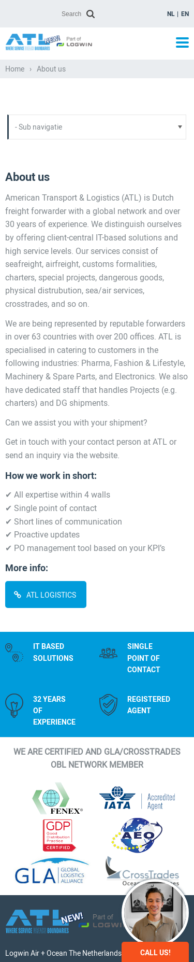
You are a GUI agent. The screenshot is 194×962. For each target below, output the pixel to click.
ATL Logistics (52, 595)
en (185, 14)
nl (171, 14)
